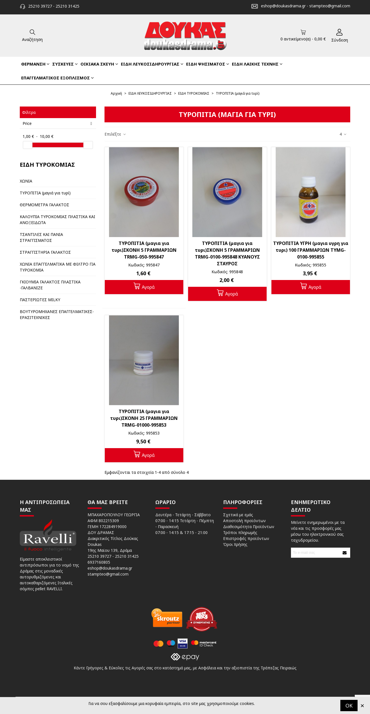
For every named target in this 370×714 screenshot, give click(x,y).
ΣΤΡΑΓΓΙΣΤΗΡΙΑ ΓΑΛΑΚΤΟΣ (45, 252)
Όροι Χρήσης (235, 544)
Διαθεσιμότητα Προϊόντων (248, 526)
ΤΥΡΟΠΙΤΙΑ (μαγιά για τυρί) (45, 193)
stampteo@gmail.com (329, 5)
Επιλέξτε (115, 134)
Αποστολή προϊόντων (244, 520)
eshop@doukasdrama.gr (283, 5)
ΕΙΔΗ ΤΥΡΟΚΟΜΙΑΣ (47, 164)
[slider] (27, 145)
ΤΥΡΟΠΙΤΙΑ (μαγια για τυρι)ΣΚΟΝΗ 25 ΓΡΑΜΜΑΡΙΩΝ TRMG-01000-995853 (144, 418)
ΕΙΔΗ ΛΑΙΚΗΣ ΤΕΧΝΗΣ (255, 64)
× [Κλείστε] (362, 705)
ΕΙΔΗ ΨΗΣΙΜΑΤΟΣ (205, 64)
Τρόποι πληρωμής (240, 532)
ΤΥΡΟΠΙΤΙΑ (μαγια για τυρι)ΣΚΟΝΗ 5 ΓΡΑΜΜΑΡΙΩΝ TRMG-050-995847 (144, 250)
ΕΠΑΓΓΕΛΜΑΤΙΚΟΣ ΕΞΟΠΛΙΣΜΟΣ (55, 78)
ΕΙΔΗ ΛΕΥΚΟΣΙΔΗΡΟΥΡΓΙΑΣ (150, 64)
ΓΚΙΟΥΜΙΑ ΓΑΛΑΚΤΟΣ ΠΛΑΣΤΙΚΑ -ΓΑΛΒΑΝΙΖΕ (50, 284)
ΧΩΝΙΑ (26, 181)
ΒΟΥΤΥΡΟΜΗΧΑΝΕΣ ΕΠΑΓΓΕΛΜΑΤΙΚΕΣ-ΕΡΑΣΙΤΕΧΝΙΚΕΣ (57, 314)
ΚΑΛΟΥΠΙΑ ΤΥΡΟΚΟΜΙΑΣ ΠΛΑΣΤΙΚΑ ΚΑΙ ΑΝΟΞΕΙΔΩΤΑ (57, 219)
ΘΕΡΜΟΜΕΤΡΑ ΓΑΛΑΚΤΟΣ (44, 204)
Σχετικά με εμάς (238, 514)
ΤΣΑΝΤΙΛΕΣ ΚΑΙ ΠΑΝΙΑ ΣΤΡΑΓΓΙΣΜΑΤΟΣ (41, 237)
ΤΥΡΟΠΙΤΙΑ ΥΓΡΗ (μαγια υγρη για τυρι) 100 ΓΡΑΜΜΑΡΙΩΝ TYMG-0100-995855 (310, 250)
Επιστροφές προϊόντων (246, 538)
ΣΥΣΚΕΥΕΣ (63, 64)
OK (348, 705)
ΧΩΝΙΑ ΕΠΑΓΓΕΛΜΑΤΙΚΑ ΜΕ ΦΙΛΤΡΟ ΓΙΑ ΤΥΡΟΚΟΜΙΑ (57, 267)
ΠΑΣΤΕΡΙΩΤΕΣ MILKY (40, 299)
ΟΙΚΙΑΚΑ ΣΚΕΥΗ (97, 64)
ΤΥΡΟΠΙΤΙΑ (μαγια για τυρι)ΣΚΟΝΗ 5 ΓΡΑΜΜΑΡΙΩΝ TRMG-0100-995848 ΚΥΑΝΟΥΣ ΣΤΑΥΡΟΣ (227, 253)
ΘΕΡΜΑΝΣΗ (33, 64)
